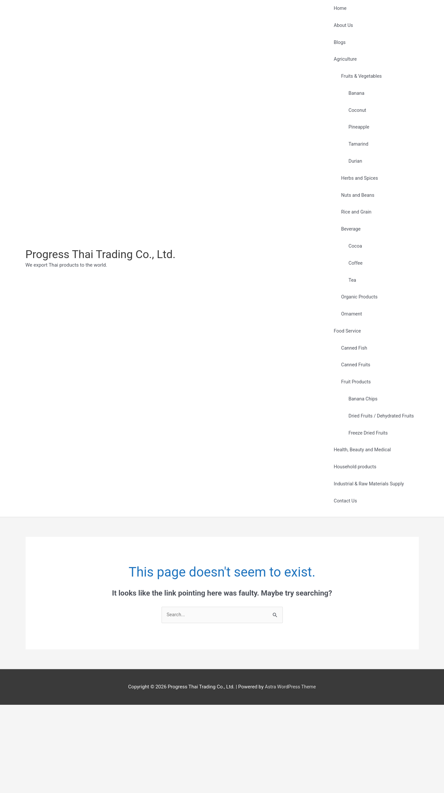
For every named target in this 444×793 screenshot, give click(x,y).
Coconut (355, 129)
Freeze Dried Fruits (366, 508)
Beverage (348, 269)
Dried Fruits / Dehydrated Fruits (380, 488)
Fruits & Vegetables (359, 89)
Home (337, 10)
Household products (353, 548)
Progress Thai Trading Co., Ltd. (104, 298)
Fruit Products (353, 448)
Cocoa (353, 289)
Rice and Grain (354, 249)
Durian (353, 189)
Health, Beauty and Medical (360, 528)
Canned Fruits (353, 428)
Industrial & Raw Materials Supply (367, 568)
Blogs (337, 49)
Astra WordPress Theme (290, 775)
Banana (354, 109)
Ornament (349, 369)
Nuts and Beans (355, 229)
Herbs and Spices (357, 209)
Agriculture (343, 69)
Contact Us (343, 587)
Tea (350, 329)
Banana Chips (361, 468)
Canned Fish (352, 408)
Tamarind (356, 169)
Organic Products (357, 349)
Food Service (345, 389)
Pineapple (356, 149)
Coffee (353, 309)
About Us (341, 29)
